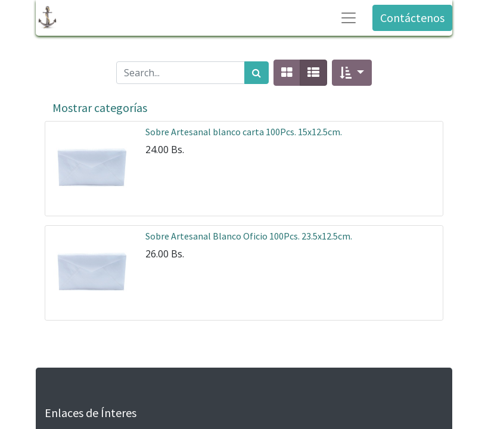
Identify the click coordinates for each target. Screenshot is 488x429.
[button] (352, 73)
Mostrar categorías (99, 107)
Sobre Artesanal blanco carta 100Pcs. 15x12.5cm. (243, 132)
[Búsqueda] (256, 72)
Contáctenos (412, 17)
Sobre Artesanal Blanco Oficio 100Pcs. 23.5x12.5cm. (248, 236)
